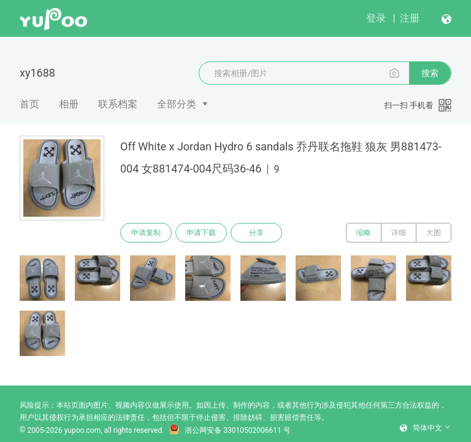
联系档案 (117, 104)
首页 (29, 104)
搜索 (429, 73)
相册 (68, 104)
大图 (433, 232)
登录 (376, 18)
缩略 (363, 232)
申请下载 (201, 232)
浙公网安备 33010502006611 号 (229, 430)
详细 (398, 232)
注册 (409, 18)
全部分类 (176, 104)
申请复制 (146, 232)
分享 (256, 232)
